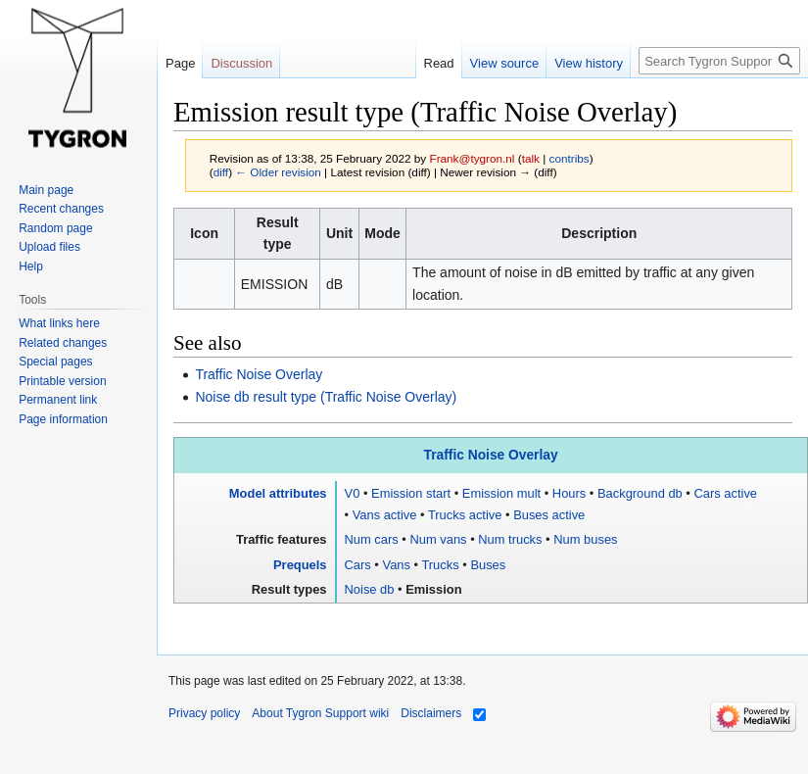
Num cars (372, 539)
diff (221, 172)
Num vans (437, 539)
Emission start (411, 493)
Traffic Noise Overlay (258, 374)
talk (531, 158)
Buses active (549, 515)
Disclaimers (431, 713)
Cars (358, 564)
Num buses (585, 539)
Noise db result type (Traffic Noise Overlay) (325, 397)
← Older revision (278, 172)
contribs (569, 158)
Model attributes (278, 493)
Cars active (725, 493)
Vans (395, 564)
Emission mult (501, 493)
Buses (487, 564)
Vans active (385, 515)
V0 (352, 493)
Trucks (439, 564)
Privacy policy (204, 713)
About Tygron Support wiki (320, 713)
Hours (569, 493)
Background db (640, 493)
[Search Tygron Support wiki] (719, 60)
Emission (433, 589)
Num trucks (510, 539)
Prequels (300, 564)
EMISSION (274, 284)
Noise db (370, 589)
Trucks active (465, 515)
